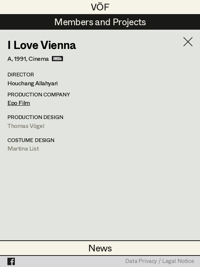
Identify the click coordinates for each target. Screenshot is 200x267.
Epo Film (18, 102)
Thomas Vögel (25, 125)
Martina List (23, 148)
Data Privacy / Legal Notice (159, 261)
